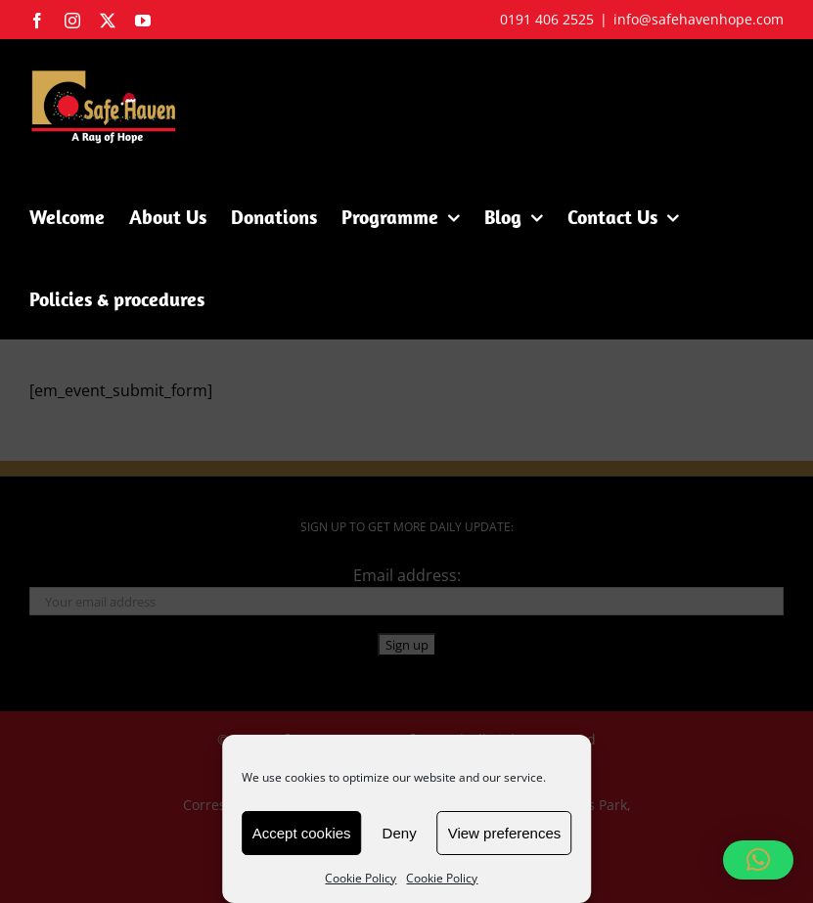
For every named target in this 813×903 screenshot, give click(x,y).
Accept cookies (301, 833)
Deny (400, 833)
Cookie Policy (360, 878)
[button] (758, 860)
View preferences (505, 833)
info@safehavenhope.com (698, 19)
